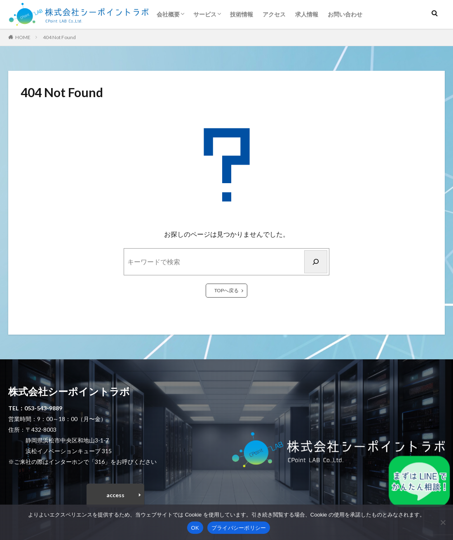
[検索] (315, 261)
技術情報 (241, 14)
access (115, 495)
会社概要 (168, 14)
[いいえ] (443, 522)
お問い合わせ (345, 14)
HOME (23, 37)
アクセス (274, 14)
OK (195, 528)
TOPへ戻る (226, 290)
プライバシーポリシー (238, 528)
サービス (204, 14)
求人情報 (306, 14)
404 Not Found (59, 37)
